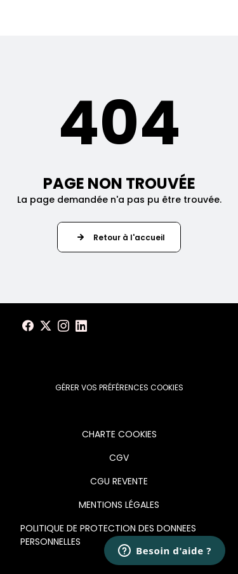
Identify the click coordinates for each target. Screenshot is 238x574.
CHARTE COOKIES (119, 434)
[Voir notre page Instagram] (63, 326)
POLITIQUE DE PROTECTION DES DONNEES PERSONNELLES (108, 535)
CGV (119, 457)
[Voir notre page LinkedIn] (81, 326)
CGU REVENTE (119, 481)
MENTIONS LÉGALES (119, 504)
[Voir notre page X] (45, 326)
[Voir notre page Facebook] (28, 326)
